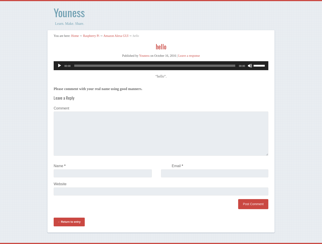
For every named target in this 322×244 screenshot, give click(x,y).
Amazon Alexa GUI (115, 36)
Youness (69, 12)
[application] (161, 65)
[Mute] (250, 65)
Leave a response (189, 55)
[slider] (154, 66)
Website (60, 184)
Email (177, 166)
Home (75, 36)
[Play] (59, 65)
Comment (61, 108)
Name (60, 166)
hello (161, 46)
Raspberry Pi (91, 36)
